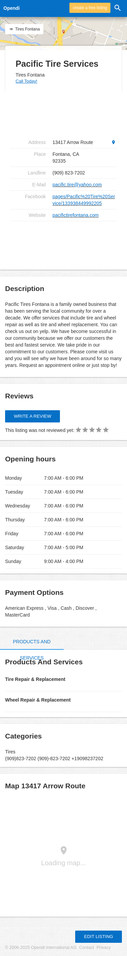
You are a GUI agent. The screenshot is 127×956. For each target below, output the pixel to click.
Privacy (103, 947)
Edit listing (98, 936)
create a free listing (90, 7)
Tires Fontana (24, 29)
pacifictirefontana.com (75, 215)
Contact (86, 947)
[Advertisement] (64, 115)
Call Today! (26, 81)
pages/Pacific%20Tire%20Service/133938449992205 (83, 200)
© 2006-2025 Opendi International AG (41, 947)
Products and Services (31, 650)
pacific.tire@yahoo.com (77, 184)
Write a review (32, 416)
